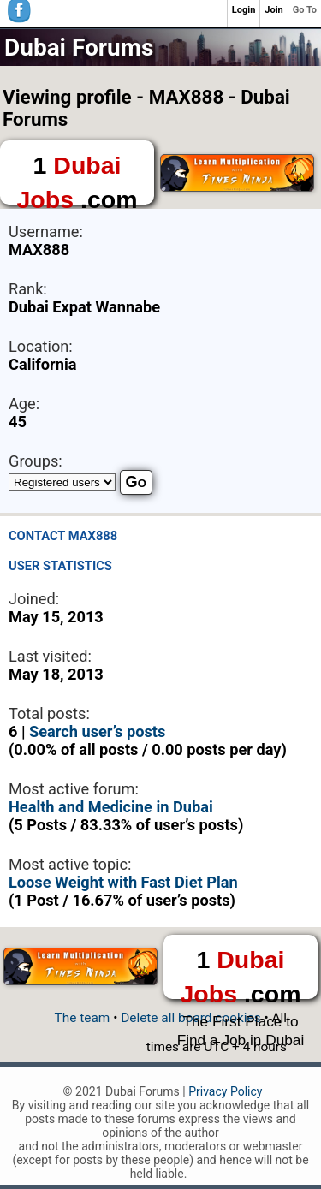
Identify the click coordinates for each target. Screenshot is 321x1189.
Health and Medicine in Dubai (111, 807)
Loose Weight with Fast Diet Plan (123, 882)
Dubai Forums (78, 47)
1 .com (77, 178)
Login (244, 9)
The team (82, 1018)
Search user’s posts (97, 731)
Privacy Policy (225, 1091)
